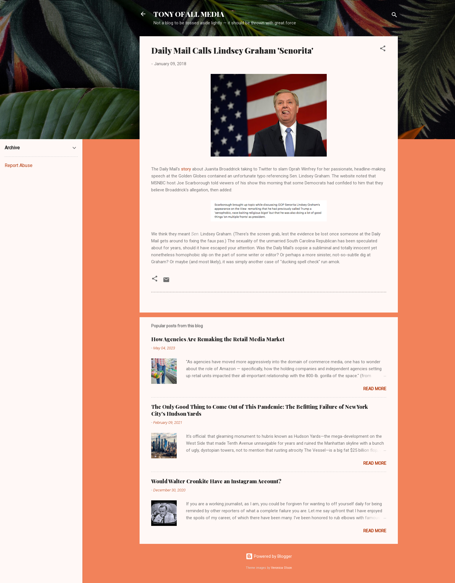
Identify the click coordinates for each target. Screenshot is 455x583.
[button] (382, 49)
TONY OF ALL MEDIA (189, 14)
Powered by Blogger (269, 556)
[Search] (394, 16)
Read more (374, 388)
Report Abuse (18, 165)
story (186, 169)
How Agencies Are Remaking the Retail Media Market (217, 339)
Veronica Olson (281, 568)
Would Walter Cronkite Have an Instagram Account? (216, 481)
